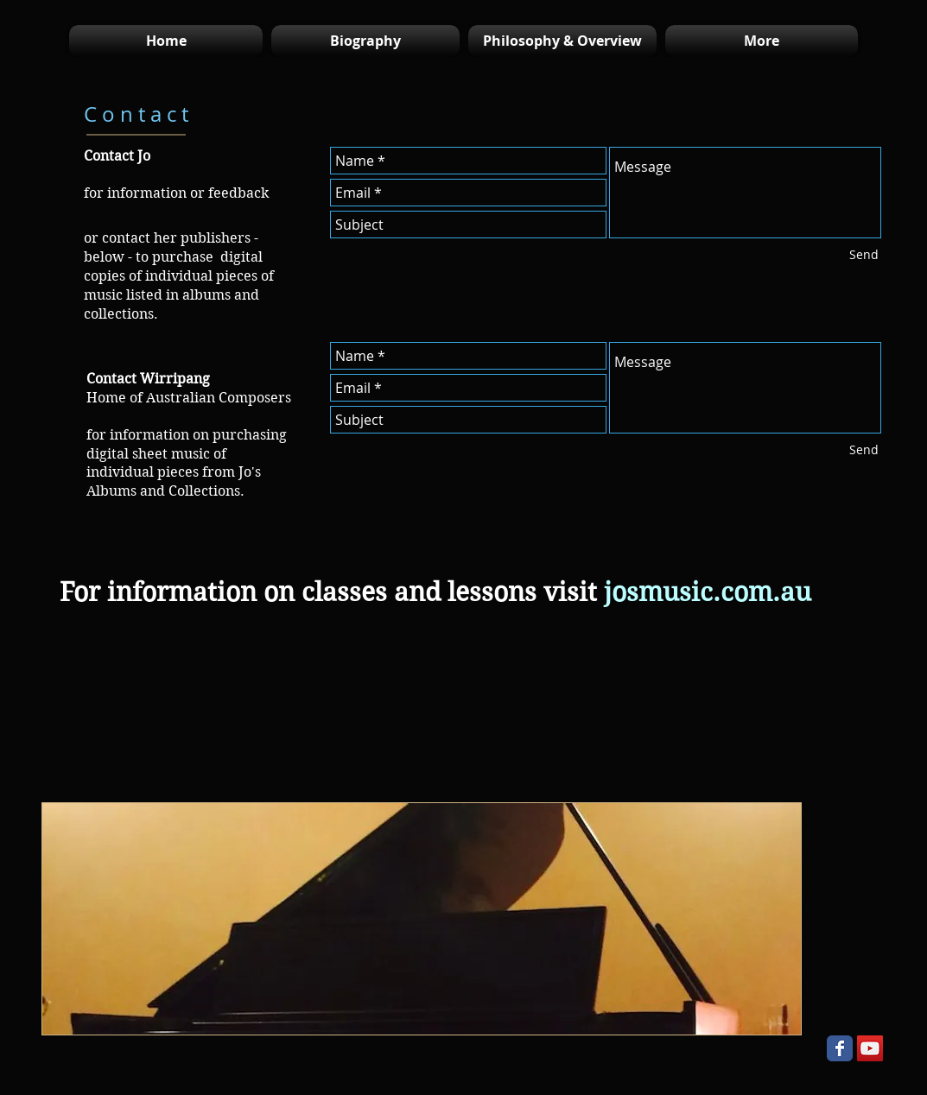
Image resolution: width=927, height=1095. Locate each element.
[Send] (864, 255)
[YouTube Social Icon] (870, 1048)
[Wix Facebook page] (840, 1048)
